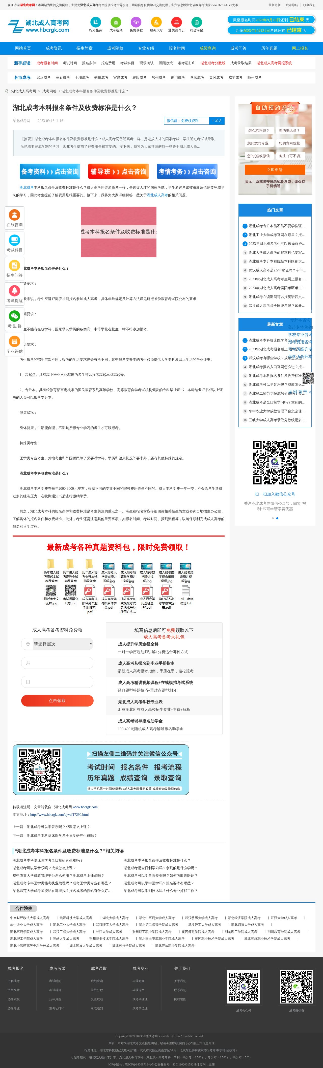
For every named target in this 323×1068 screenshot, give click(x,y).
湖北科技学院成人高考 (128, 946)
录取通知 (97, 1008)
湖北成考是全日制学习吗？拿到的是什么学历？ (161, 868)
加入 (217, 121)
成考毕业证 (140, 999)
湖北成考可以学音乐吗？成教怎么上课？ (58, 827)
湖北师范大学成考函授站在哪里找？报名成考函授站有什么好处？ (63, 891)
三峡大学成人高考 (66, 939)
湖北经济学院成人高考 (244, 918)
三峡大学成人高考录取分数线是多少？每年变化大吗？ (278, 420)
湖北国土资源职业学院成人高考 (162, 939)
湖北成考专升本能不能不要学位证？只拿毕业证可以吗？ (278, 226)
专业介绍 (146, 48)
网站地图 (180, 999)
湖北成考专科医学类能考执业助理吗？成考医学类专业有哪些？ (62, 883)
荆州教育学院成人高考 (283, 932)
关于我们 (180, 981)
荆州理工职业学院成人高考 (152, 932)
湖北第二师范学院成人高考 (158, 925)
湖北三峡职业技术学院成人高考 (267, 939)
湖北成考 (27, 187)
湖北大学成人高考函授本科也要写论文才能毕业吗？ (278, 252)
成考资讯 (54, 48)
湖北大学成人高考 (115, 918)
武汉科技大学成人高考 (76, 918)
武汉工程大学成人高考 (69, 932)
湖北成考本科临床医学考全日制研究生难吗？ (62, 836)
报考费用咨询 (300, 342)
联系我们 (180, 990)
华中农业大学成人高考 (26, 925)
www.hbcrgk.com (85, 807)
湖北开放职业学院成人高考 (175, 946)
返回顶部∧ (300, 392)
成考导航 (292, 5)
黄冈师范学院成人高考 (198, 932)
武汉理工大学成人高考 (112, 925)
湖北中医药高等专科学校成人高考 (34, 946)
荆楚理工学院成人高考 (241, 932)
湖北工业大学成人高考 (69, 925)
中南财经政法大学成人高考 (29, 918)
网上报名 (300, 48)
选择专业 (14, 1008)
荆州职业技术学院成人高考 (109, 939)
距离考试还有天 (271, 30)
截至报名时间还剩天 (271, 19)
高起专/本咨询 (300, 327)
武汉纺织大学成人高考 (201, 918)
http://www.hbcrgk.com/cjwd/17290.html (59, 815)
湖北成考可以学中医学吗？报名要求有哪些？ (159, 883)
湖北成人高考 (157, 195)
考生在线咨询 (300, 310)
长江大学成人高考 (109, 932)
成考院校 (115, 48)
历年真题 (269, 48)
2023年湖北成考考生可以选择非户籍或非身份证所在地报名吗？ (278, 244)
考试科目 (55, 990)
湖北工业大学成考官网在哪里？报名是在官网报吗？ (278, 235)
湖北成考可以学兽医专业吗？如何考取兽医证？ (161, 876)
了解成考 (14, 981)
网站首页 (23, 48)
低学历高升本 (300, 356)
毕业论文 (138, 990)
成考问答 (238, 48)
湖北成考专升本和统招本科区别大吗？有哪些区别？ (278, 261)
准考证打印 (56, 1008)
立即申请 (275, 170)
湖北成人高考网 (23, 91)
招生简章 (84, 48)
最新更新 (274, 5)
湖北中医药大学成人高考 (157, 918)
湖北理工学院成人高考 (26, 939)
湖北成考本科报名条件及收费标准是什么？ (157, 860)
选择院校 (14, 999)
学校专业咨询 (300, 334)
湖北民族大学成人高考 (85, 946)
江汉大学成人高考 (284, 918)
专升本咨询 (300, 320)
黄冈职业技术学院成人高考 (214, 939)
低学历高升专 (300, 349)
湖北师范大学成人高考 (247, 925)
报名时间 (177, 48)
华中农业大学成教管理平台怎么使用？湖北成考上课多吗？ (58, 876)
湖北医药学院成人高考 (26, 932)
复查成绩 (97, 999)
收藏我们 (309, 5)
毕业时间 (138, 981)
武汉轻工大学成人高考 (204, 925)
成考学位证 (140, 1008)
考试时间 (55, 981)
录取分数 (97, 990)
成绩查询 (208, 48)
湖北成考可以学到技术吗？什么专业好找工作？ (161, 891)
